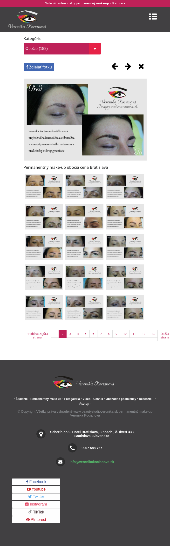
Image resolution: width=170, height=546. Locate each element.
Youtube (36, 489)
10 (125, 334)
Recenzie (145, 399)
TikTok (36, 512)
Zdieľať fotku (39, 67)
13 (153, 334)
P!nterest (36, 520)
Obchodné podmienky (121, 399)
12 (143, 334)
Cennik (98, 399)
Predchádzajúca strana (37, 335)
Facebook (36, 482)
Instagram (36, 504)
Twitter (36, 497)
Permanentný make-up (45, 399)
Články (84, 404)
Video (86, 399)
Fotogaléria (72, 399)
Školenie (21, 399)
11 (134, 334)
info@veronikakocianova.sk (92, 462)
